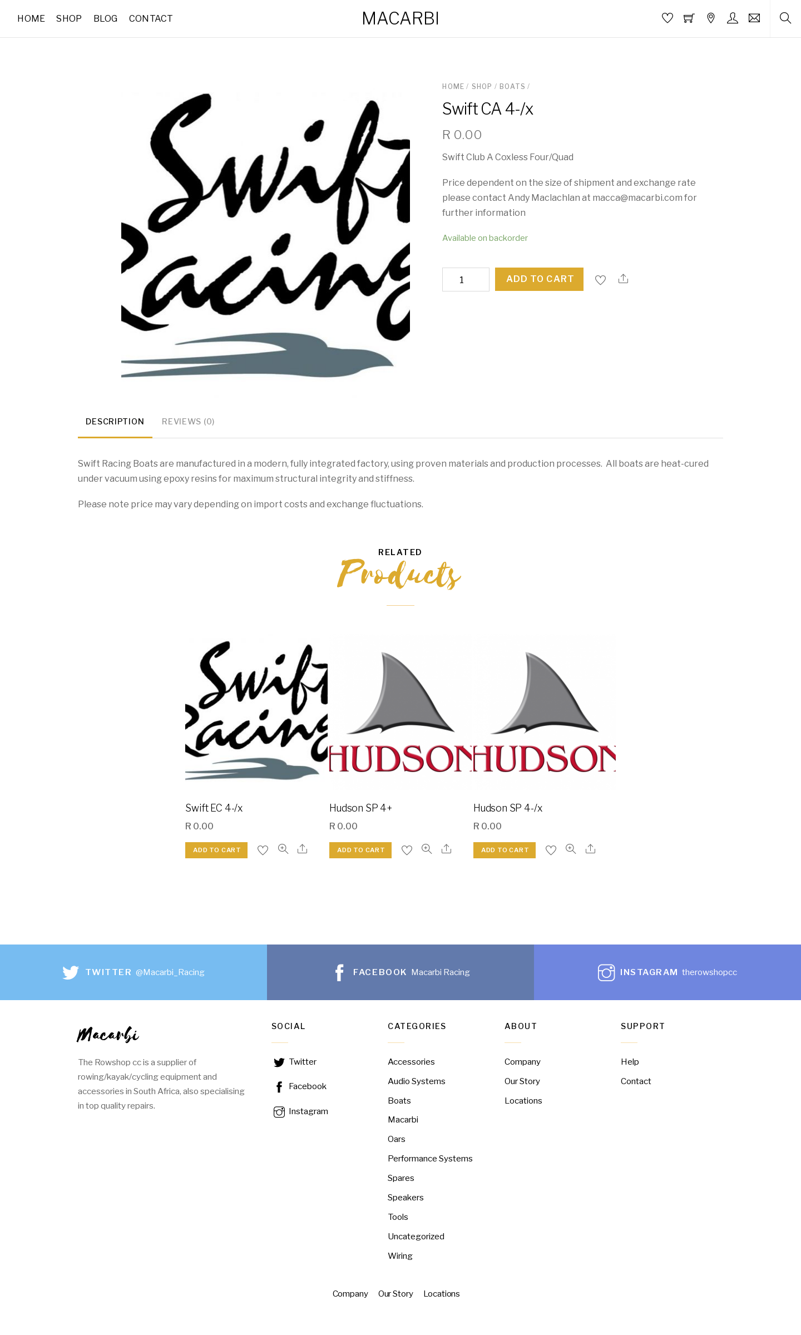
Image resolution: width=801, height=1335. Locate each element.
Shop (69, 18)
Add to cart (540, 279)
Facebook (299, 1087)
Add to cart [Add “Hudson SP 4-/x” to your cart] (505, 852)
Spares (401, 1179)
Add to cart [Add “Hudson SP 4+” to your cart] (361, 852)
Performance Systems (430, 1160)
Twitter (294, 1063)
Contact (151, 18)
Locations (523, 1101)
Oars (397, 1140)
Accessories (411, 1063)
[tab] (115, 424)
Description (115, 423)
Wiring (400, 1257)
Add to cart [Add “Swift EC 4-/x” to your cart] (217, 852)
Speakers (406, 1199)
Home (31, 18)
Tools (398, 1218)
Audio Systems (417, 1082)
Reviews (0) (188, 423)
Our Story (522, 1082)
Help (630, 1063)
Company (523, 1063)
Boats (513, 86)
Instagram (299, 1112)
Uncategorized (416, 1238)
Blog (105, 18)
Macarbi (403, 1121)
